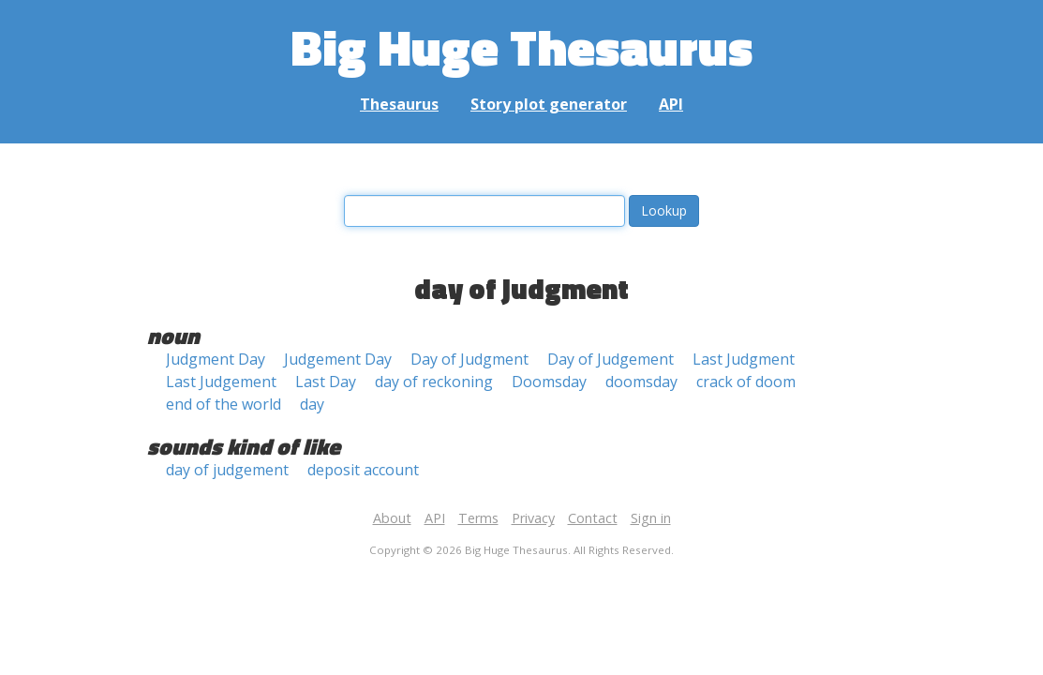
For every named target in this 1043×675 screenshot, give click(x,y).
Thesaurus (399, 104)
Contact (593, 518)
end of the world (223, 404)
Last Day (325, 381)
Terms (478, 518)
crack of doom (746, 381)
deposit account (363, 469)
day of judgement (227, 469)
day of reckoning (434, 381)
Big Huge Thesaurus (521, 46)
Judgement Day (338, 359)
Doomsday (549, 381)
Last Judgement (221, 381)
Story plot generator (548, 104)
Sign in (651, 518)
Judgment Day (215, 359)
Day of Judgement (610, 359)
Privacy (533, 518)
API (671, 104)
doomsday (641, 381)
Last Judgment (744, 359)
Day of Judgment (469, 359)
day (312, 404)
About (392, 518)
